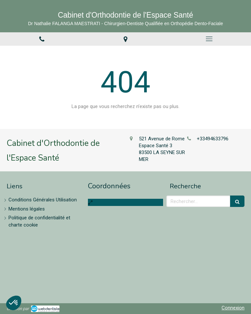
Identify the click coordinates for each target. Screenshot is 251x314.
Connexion (233, 308)
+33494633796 (212, 139)
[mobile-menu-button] (209, 38)
